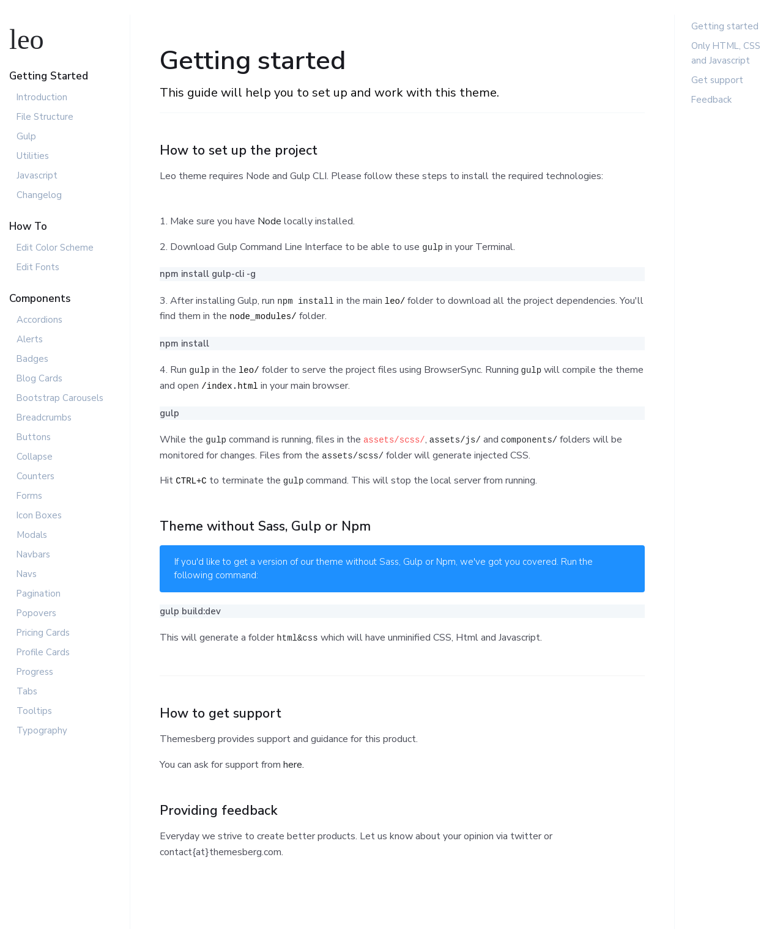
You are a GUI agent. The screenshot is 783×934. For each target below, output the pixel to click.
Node (269, 221)
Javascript (37, 175)
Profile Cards (43, 652)
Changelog (39, 195)
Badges (32, 359)
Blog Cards (39, 378)
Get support (717, 80)
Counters (35, 476)
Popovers (36, 613)
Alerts (30, 339)
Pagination (39, 593)
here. (293, 764)
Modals (32, 535)
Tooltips (34, 711)
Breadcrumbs (44, 417)
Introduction (42, 97)
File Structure (45, 117)
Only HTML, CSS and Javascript (725, 53)
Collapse (35, 456)
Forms (29, 496)
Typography (42, 730)
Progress (35, 672)
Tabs (27, 691)
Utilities (33, 156)
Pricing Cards (43, 633)
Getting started (725, 26)
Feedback (711, 100)
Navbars (33, 554)
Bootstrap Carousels (60, 398)
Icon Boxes (39, 515)
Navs (27, 574)
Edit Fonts (38, 267)
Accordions (39, 320)
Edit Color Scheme (55, 247)
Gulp (26, 136)
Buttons (34, 437)
